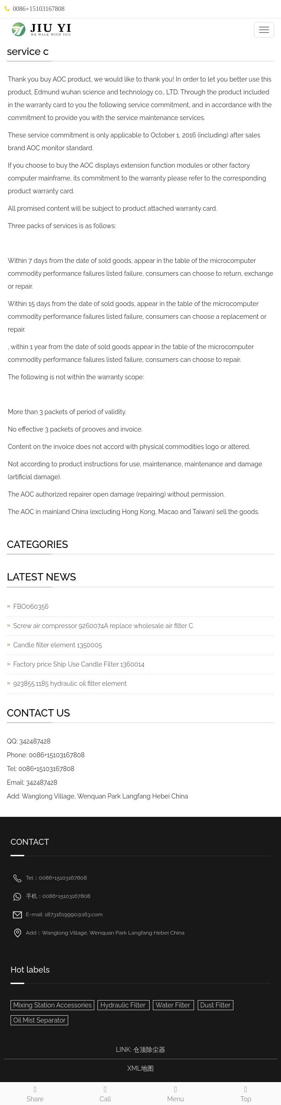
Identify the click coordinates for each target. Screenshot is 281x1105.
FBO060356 (31, 606)
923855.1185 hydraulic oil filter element (70, 683)
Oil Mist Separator (39, 1020)
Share (35, 1093)
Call (105, 1093)
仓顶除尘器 (149, 1049)
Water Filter (173, 1005)
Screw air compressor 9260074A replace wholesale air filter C (103, 625)
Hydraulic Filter (123, 1005)
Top (246, 1093)
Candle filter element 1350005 (57, 645)
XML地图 (140, 1068)
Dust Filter (215, 1005)
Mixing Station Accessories (52, 1005)
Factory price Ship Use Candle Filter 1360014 (79, 664)
